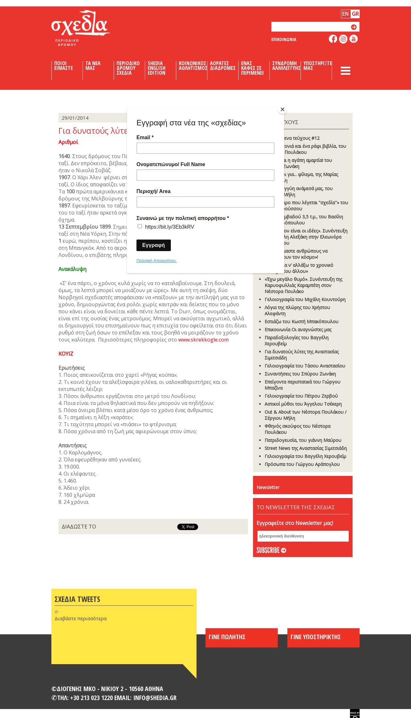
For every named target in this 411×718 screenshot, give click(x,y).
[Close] (282, 109)
